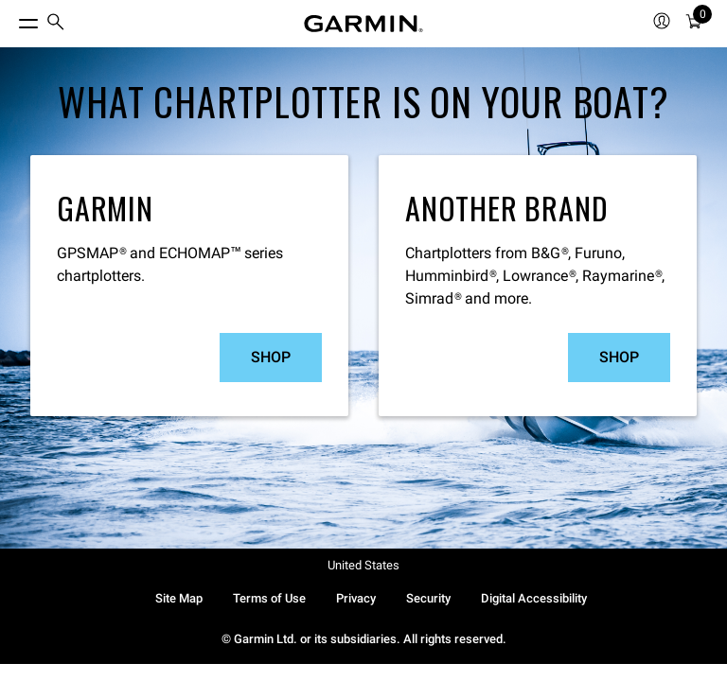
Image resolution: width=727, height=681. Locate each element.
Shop (271, 357)
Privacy (356, 598)
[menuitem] (56, 24)
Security (428, 598)
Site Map (179, 598)
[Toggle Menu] (11, 19)
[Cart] (694, 24)
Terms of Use (269, 598)
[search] (56, 24)
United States (363, 565)
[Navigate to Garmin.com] (363, 23)
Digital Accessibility (534, 598)
